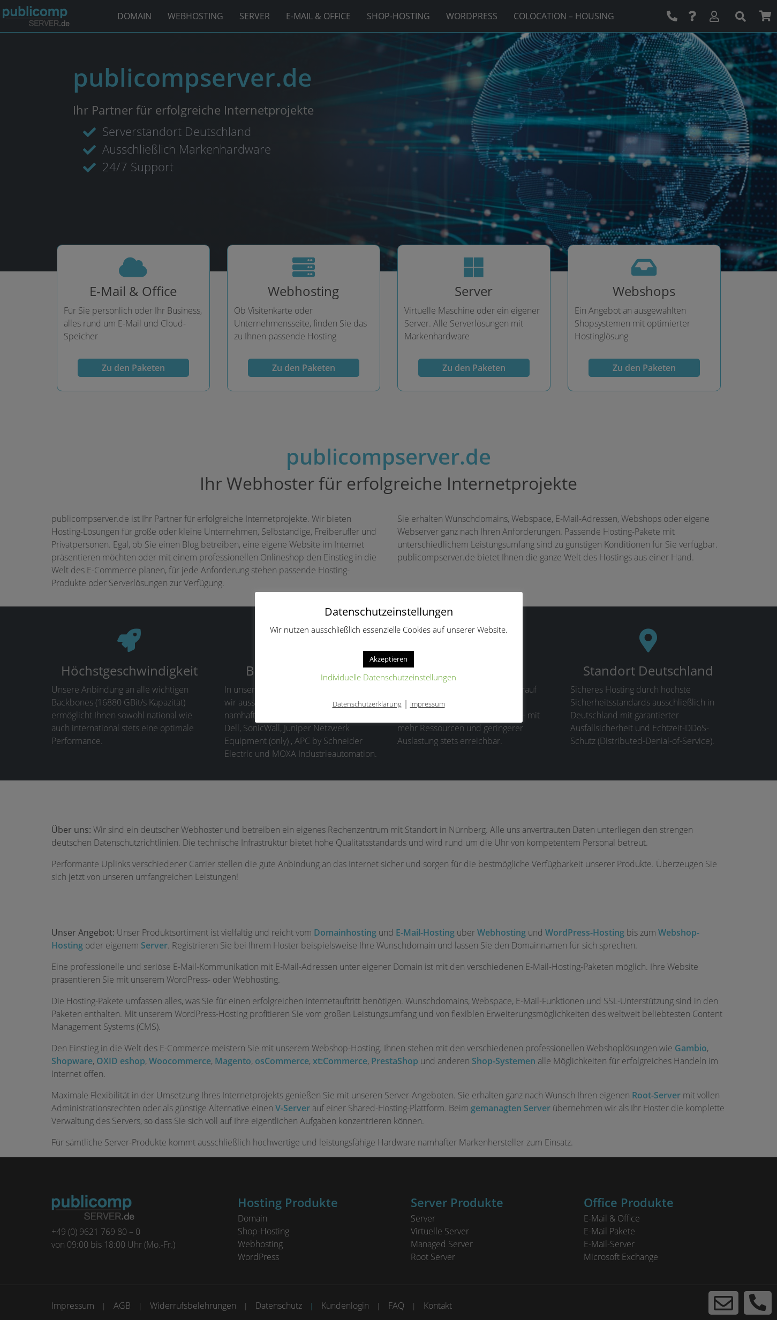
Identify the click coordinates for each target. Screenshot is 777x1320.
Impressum (427, 704)
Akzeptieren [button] (388, 659)
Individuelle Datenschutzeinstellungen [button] (388, 677)
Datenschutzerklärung (367, 704)
